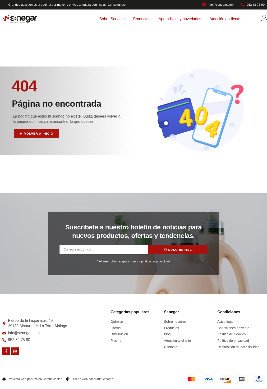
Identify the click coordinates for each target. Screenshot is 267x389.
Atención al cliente (225, 19)
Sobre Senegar (112, 19)
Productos (141, 19)
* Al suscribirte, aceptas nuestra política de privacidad (133, 261)
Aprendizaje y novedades (180, 19)
